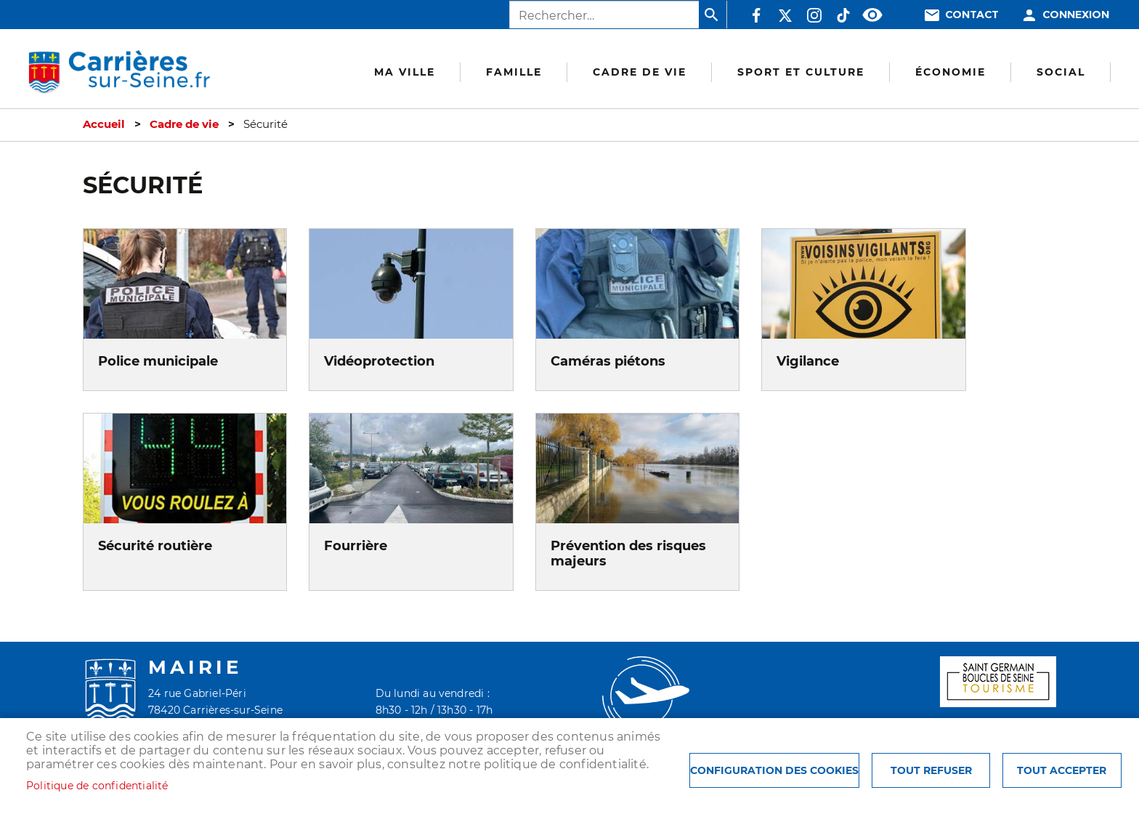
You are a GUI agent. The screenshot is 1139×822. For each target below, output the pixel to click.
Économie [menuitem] (950, 71)
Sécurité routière (155, 545)
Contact (972, 15)
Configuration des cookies (774, 770)
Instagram (814, 15)
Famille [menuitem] (514, 71)
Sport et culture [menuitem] (800, 71)
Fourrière (355, 545)
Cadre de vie (184, 124)
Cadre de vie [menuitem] (639, 71)
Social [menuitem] (1061, 71)
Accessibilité (872, 15)
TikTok (843, 15)
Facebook (756, 15)
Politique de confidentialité (97, 785)
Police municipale (158, 360)
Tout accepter (1061, 770)
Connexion (1075, 15)
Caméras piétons (608, 360)
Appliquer (712, 14)
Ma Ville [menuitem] (404, 71)
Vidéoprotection (379, 360)
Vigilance (808, 360)
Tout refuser (931, 770)
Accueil (104, 124)
